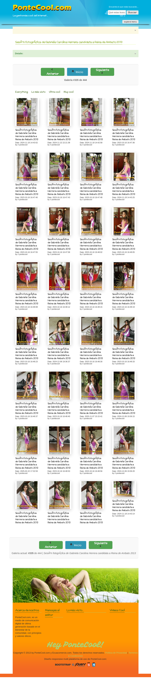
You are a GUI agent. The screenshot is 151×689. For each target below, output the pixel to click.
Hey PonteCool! (75, 644)
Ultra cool (54, 92)
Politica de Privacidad (116, 652)
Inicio (78, 72)
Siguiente (103, 71)
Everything (21, 92)
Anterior (53, 72)
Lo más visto (38, 92)
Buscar (132, 12)
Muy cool (69, 92)
